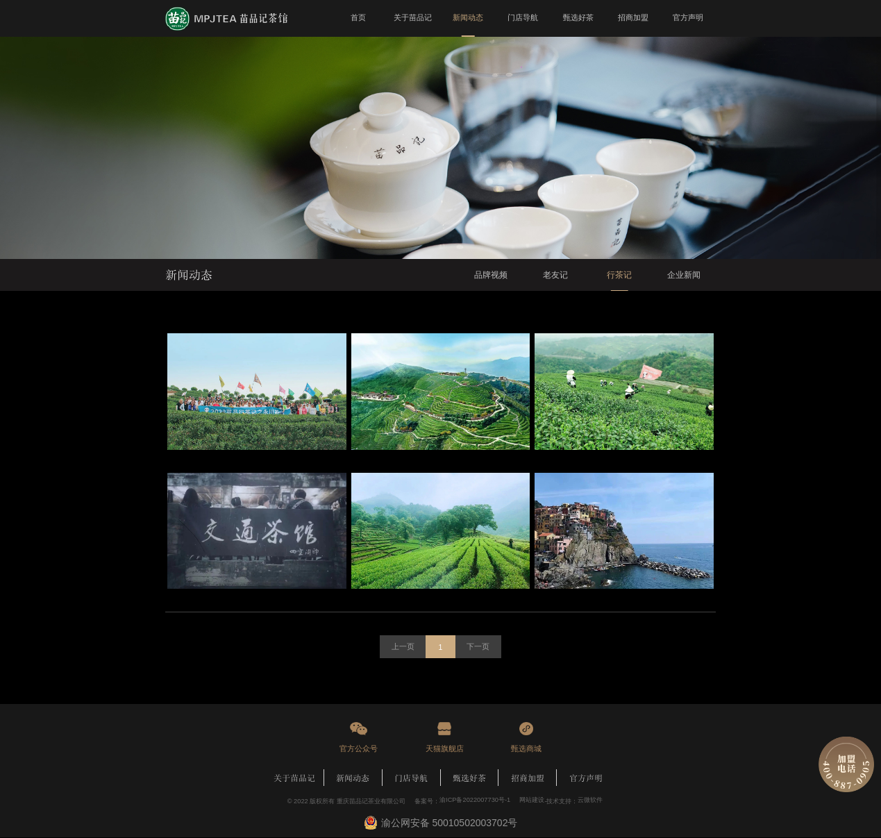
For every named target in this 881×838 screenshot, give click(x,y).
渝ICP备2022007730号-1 (474, 801)
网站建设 (531, 801)
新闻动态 (352, 777)
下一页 (478, 647)
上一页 (402, 647)
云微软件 (590, 801)
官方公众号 (358, 748)
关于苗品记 (294, 777)
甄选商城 (526, 748)
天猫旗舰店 (445, 748)
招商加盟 (527, 777)
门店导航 (411, 777)
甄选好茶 (469, 777)
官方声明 (586, 777)
